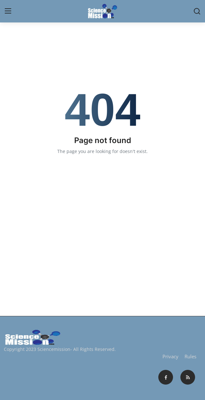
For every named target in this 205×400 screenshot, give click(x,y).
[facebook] (165, 377)
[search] (197, 11)
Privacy (170, 356)
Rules (190, 356)
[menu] (8, 11)
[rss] (187, 377)
